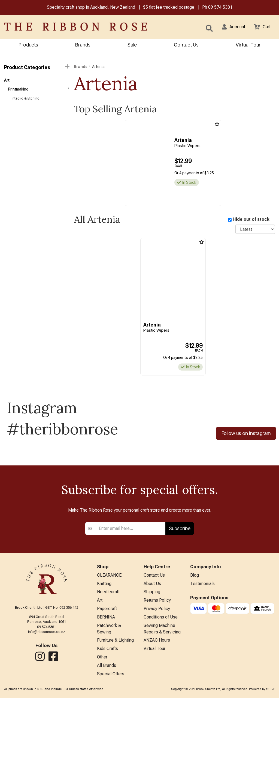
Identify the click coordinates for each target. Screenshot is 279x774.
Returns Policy (157, 671)
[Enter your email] (131, 597)
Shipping (152, 662)
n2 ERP (270, 764)
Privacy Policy (157, 680)
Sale (132, 45)
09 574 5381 (220, 7)
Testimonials (202, 653)
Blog (194, 644)
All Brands (106, 740)
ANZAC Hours (157, 714)
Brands (82, 45)
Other (102, 731)
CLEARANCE (109, 644)
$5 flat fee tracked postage (168, 7)
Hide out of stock (251, 219)
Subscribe (179, 597)
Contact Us (186, 45)
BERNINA (106, 689)
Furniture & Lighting (115, 714)
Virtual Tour (248, 45)
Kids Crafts (107, 723)
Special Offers (110, 749)
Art (7, 81)
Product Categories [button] (36, 68)
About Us (152, 653)
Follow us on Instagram (246, 434)
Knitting (104, 653)
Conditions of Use (161, 689)
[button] (230, 27)
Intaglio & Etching (26, 101)
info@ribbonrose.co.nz (46, 701)
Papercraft (107, 680)
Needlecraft (108, 662)
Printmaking (38, 90)
